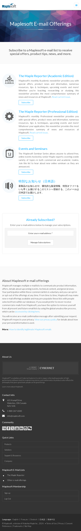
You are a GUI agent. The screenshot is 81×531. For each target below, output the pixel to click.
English (15, 519)
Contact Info (8, 395)
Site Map (27, 526)
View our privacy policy (46, 319)
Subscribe (25, 102)
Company (8, 461)
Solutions (8, 450)
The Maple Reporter (15, 475)
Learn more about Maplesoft (12, 387)
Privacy (61, 523)
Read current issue (61, 96)
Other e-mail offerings (16, 480)
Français (24, 519)
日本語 (42, 519)
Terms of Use (51, 523)
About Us (7, 356)
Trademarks (18, 526)
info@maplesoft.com (16, 416)
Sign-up (7, 493)
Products (7, 444)
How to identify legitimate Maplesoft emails (30, 329)
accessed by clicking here (27, 311)
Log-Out (7, 499)
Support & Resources (12, 455)
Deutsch (33, 519)
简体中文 (51, 519)
